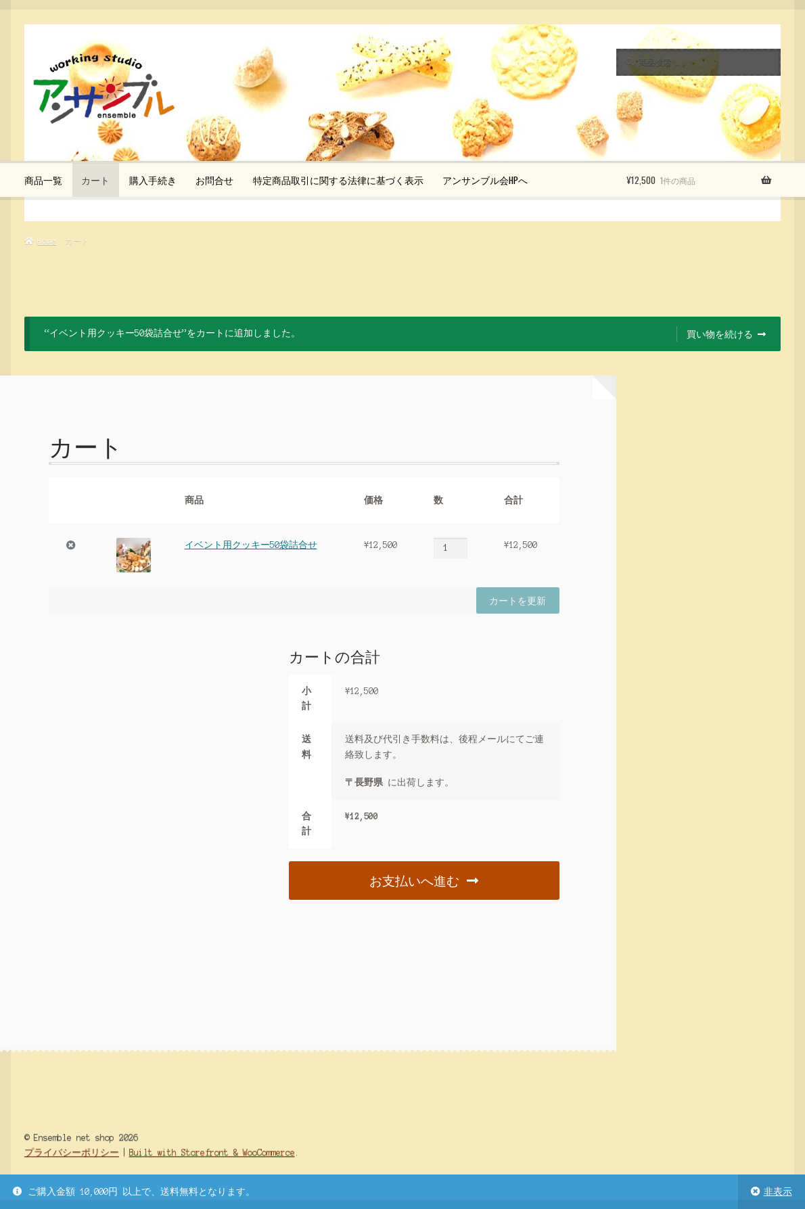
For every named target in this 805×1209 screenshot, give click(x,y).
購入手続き (153, 180)
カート (95, 180)
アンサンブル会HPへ (485, 180)
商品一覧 (43, 180)
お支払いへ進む (414, 880)
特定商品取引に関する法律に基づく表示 (338, 180)
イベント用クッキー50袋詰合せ (251, 545)
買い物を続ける (720, 333)
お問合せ (214, 180)
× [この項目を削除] (71, 545)
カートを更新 (517, 600)
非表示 (778, 1191)
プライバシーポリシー (71, 1152)
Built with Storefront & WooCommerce (212, 1152)
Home (46, 241)
